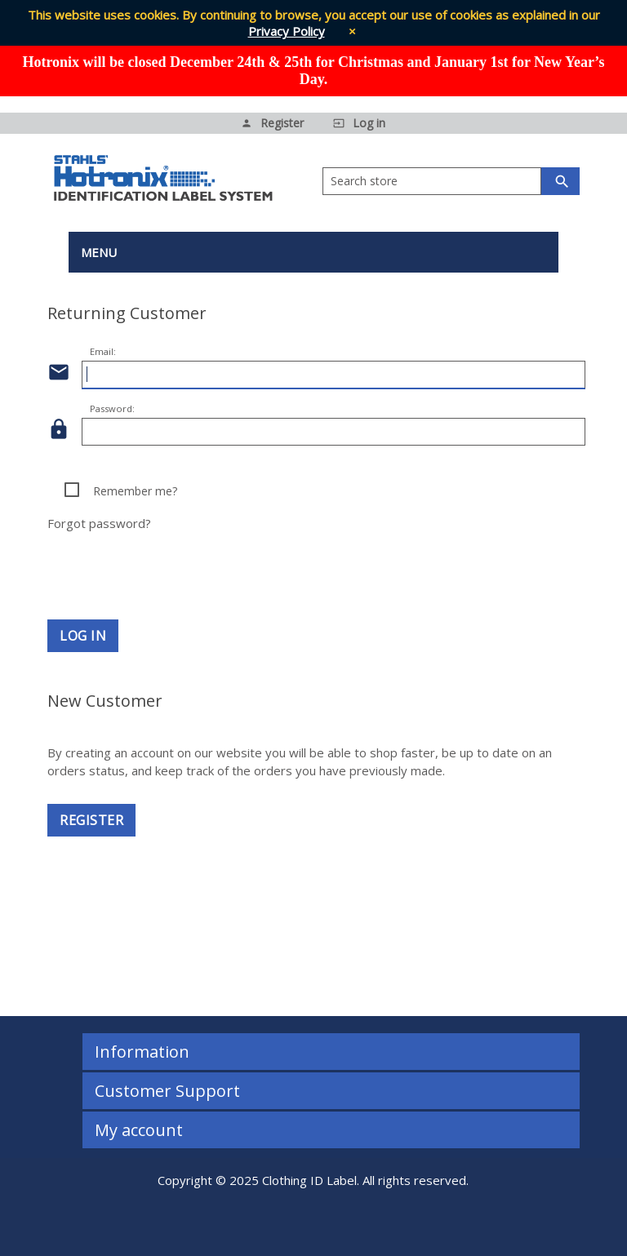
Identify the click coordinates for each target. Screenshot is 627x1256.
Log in (83, 636)
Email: (103, 351)
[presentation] (313, 563)
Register (91, 820)
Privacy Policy (286, 31)
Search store (364, 181)
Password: (112, 408)
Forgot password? (99, 523)
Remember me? (135, 491)
